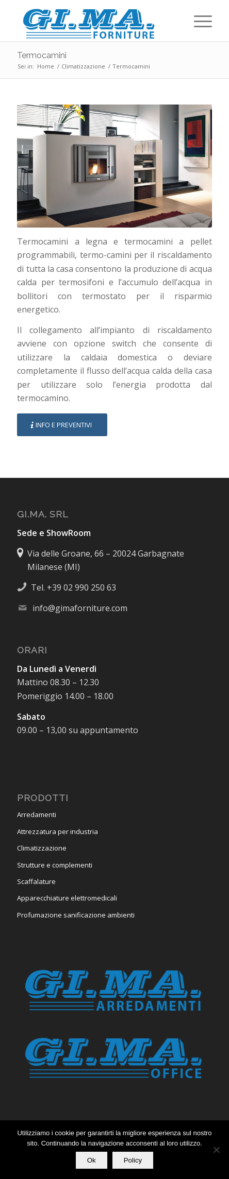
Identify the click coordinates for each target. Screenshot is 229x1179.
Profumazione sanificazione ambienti (76, 915)
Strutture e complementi (54, 865)
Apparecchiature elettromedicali (67, 898)
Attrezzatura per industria (57, 831)
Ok (91, 1160)
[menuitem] (198, 20)
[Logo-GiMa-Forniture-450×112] (95, 20)
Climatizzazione (42, 848)
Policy (133, 1160)
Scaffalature (36, 881)
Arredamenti (36, 814)
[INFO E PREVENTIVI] (62, 425)
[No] (216, 1150)
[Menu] (198, 20)
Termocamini (42, 55)
